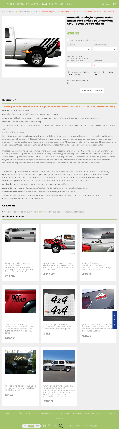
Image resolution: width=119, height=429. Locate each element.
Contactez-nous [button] (114, 319)
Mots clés (59, 418)
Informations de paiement (28, 413)
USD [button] (25, 426)
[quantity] (105, 65)
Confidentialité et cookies (51, 413)
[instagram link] (49, 425)
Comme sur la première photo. (81, 40)
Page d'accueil (15, 4)
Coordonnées (9, 413)
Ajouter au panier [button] (92, 91)
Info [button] (68, 4)
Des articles (56, 4)
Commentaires (97, 413)
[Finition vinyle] (105, 49)
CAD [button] (37, 426)
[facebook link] (44, 425)
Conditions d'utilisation (73, 413)
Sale (44, 4)
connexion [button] (44, 212)
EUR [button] (31, 426)
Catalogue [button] (33, 4)
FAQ (87, 413)
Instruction (110, 413)
